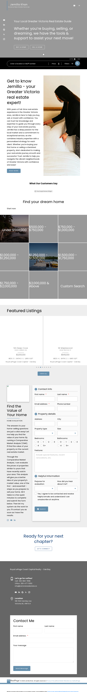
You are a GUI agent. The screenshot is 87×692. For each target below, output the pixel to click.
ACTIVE (71, 59)
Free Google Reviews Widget (43, 191)
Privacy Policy (51, 681)
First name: (18, 626)
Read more (13, 171)
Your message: (20, 645)
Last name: (49, 626)
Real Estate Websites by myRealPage (68, 681)
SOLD (78, 59)
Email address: (20, 636)
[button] (4, 20)
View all (43, 374)
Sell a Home (37, 47)
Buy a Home (21, 47)
